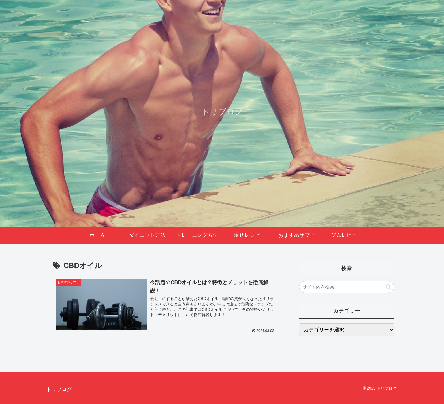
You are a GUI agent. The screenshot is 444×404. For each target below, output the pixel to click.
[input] (346, 287)
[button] (388, 287)
